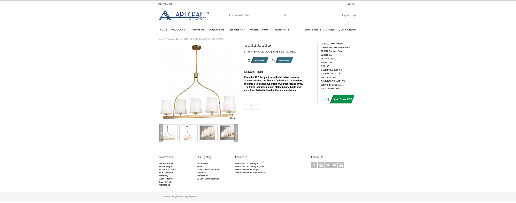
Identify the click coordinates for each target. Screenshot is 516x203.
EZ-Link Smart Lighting (208, 179)
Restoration (202, 176)
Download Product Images (247, 169)
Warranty (163, 176)
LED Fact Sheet (166, 182)
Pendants (201, 172)
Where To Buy (166, 163)
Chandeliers (202, 163)
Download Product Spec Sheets (249, 172)
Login (354, 15)
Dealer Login (165, 166)
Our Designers (166, 172)
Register (346, 15)
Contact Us (164, 185)
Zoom (232, 118)
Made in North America (208, 169)
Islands (200, 166)
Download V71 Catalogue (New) (249, 166)
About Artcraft (166, 179)
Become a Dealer (167, 169)
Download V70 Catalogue (246, 163)
